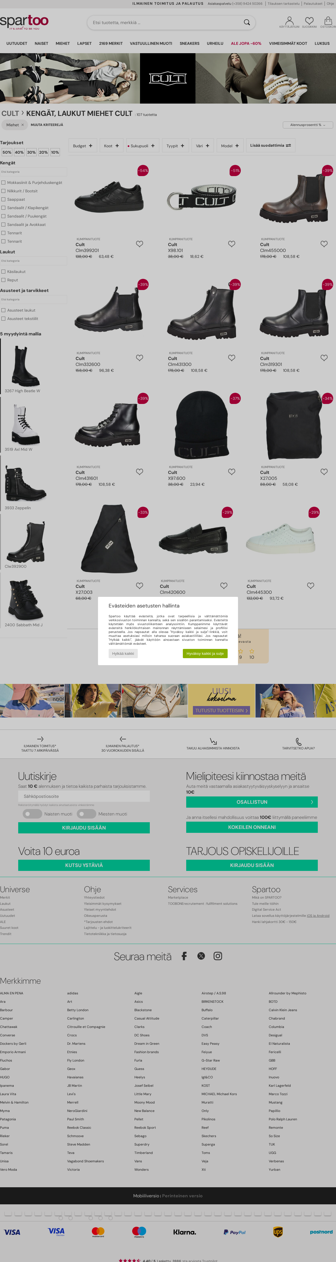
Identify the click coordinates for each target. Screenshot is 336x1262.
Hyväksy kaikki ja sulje (205, 653)
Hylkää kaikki (123, 653)
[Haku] (247, 23)
